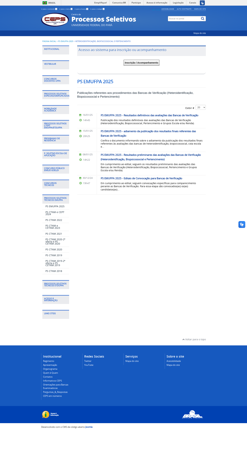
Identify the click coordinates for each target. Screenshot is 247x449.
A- (159, 9)
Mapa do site (200, 9)
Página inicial (49, 41)
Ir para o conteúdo (49, 9)
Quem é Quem (50, 372)
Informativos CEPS (52, 380)
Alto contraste (184, 9)
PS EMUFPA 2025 (65, 41)
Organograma (50, 368)
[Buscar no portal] (184, 18)
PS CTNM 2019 (53, 255)
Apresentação (50, 365)
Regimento (48, 361)
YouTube (88, 365)
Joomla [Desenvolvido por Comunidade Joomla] (88, 427)
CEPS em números (52, 396)
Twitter (87, 361)
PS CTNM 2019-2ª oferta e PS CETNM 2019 (55, 263)
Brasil (52, 2)
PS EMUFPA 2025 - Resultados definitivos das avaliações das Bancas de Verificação (149, 115)
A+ (153, 9)
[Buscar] (203, 18)
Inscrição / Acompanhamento (141, 62)
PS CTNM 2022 (53, 220)
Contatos (47, 376)
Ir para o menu (66, 9)
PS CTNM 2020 (53, 249)
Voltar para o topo (194, 339)
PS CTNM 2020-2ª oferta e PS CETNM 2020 (55, 241)
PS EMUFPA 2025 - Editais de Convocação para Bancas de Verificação (141, 178)
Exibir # (195, 107)
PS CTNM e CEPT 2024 (54, 213)
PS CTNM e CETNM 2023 (52, 226)
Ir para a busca (82, 9)
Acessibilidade (167, 9)
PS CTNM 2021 (53, 233)
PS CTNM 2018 (53, 271)
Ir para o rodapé (97, 9)
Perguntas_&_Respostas (55, 392)
